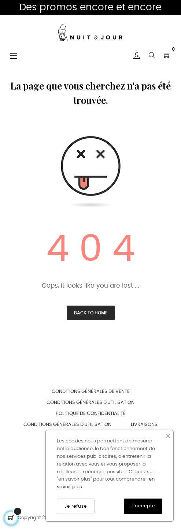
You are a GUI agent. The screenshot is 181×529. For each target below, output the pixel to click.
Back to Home (90, 313)
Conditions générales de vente (91, 391)
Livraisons (144, 424)
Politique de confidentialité (91, 413)
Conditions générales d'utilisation (90, 402)
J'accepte (143, 506)
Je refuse (75, 506)
